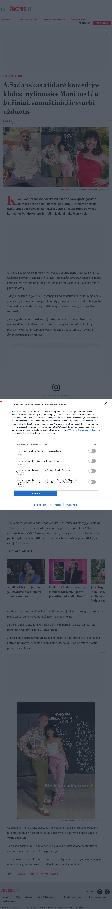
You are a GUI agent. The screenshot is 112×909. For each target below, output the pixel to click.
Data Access (55, 505)
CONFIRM (36, 493)
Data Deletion (40, 505)
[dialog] (56, 454)
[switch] (92, 450)
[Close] (106, 404)
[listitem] (56, 443)
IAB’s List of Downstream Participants (83, 429)
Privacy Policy (72, 505)
